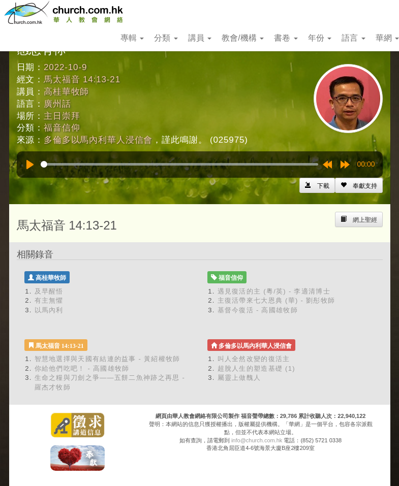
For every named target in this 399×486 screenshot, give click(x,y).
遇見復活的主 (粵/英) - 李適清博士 (274, 291)
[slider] (179, 164)
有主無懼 (49, 300)
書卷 (285, 38)
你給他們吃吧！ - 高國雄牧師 (82, 368)
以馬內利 (49, 310)
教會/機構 (243, 38)
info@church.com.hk (256, 440)
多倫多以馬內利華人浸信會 (98, 140)
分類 (165, 38)
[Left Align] (359, 185)
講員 (199, 38)
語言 (353, 38)
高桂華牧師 (66, 91)
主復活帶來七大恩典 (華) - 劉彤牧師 (276, 300)
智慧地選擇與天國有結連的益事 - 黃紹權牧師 (107, 359)
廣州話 (57, 104)
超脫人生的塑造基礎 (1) (256, 368)
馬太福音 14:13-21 (82, 79)
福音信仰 (62, 128)
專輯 (132, 38)
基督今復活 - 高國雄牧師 (258, 310)
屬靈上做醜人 (239, 377)
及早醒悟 (49, 291)
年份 (319, 38)
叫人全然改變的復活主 (254, 359)
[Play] (30, 164)
